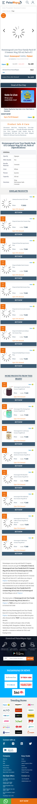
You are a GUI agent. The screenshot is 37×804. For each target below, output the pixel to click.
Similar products (18, 191)
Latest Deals (24, 767)
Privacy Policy (6, 767)
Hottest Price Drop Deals (27, 770)
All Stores (24, 761)
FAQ (4, 763)
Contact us (26, 776)
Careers (23, 765)
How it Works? (6, 765)
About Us (5, 759)
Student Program (25, 772)
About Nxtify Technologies (8, 772)
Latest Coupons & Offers (27, 763)
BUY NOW (24, 801)
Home (23, 759)
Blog (4, 761)
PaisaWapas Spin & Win (8, 795)
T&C (4, 72)
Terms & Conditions (7, 770)
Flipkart (30, 56)
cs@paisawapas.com (26, 781)
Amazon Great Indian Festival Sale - (7, 783)
